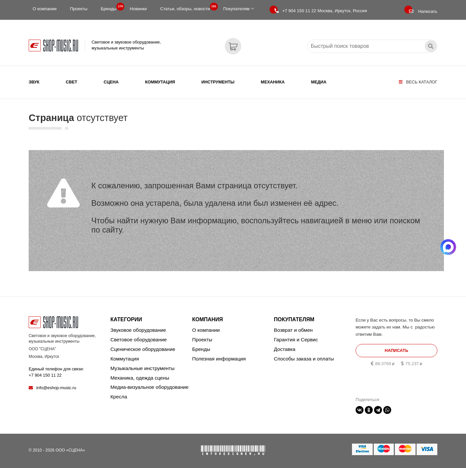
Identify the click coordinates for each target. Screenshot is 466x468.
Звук (34, 81)
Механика (272, 81)
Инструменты (217, 81)
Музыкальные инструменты (142, 368)
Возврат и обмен (293, 330)
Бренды (111, 7)
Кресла (118, 396)
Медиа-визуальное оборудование (149, 387)
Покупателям (238, 8)
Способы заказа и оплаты (304, 358)
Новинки (138, 8)
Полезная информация (219, 358)
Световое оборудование (138, 339)
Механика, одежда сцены (139, 378)
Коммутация (160, 81)
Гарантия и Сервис (296, 339)
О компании (45, 8)
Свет (71, 81)
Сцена (111, 81)
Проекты (78, 8)
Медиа (319, 81)
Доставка (284, 349)
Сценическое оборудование (142, 349)
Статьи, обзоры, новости (187, 7)
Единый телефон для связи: (56, 371)
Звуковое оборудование (138, 330)
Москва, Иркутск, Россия (321, 10)
